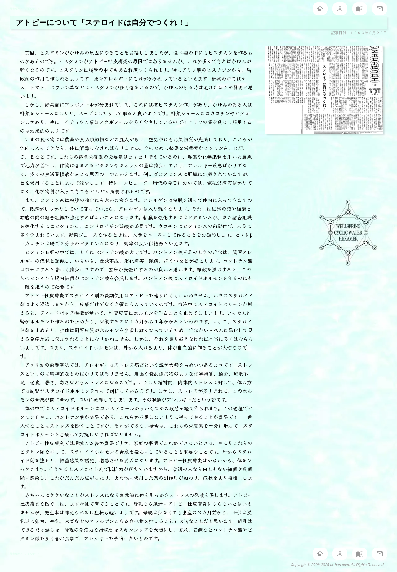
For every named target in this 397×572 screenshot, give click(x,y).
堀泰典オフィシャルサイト (25, 8)
